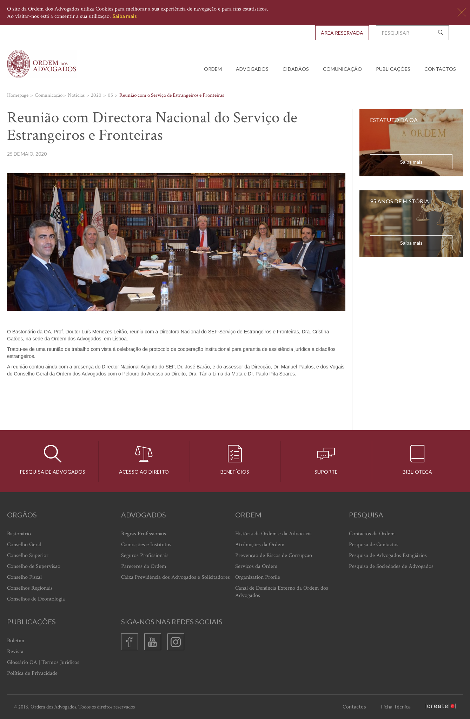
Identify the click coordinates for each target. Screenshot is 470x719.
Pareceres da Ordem (143, 566)
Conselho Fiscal (24, 577)
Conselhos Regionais (30, 588)
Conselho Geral (24, 544)
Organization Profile (257, 577)
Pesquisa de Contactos (373, 544)
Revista (15, 651)
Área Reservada (342, 33)
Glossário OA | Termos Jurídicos (43, 662)
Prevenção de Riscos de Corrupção (273, 555)
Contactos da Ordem (372, 533)
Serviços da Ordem (256, 566)
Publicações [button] (393, 69)
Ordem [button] (213, 69)
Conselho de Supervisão (33, 566)
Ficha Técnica (396, 707)
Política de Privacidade (32, 673)
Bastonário (19, 533)
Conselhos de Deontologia (36, 599)
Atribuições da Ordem (260, 544)
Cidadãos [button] (296, 69)
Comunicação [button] (342, 69)
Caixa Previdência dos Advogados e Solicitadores (175, 577)
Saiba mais (124, 16)
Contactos (440, 69)
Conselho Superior (27, 555)
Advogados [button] (252, 69)
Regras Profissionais (143, 533)
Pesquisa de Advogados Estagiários (388, 555)
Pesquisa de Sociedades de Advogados (391, 566)
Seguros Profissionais (144, 555)
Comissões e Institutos (146, 544)
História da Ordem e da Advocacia (273, 533)
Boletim (16, 640)
